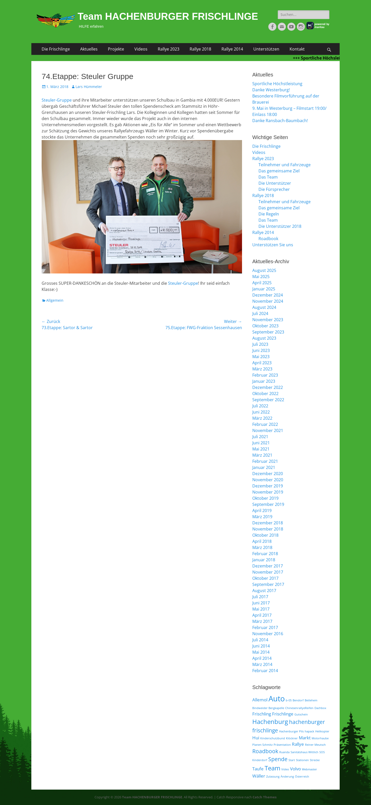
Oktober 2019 (265, 498)
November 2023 (267, 319)
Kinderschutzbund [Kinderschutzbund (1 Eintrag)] (272, 738)
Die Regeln (268, 214)
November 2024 (267, 301)
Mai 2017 (261, 609)
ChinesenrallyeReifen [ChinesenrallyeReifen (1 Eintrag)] (299, 708)
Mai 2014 (261, 652)
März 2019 (262, 516)
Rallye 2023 (168, 49)
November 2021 (267, 430)
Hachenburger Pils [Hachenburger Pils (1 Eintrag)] (291, 731)
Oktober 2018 (265, 535)
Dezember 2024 (267, 295)
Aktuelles (89, 49)
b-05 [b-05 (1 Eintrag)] (289, 700)
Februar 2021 (265, 461)
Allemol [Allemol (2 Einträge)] (259, 700)
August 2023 (264, 338)
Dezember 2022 (267, 387)
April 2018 (262, 541)
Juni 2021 (261, 443)
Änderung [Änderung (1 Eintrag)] (287, 776)
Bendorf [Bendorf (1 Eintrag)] (298, 700)
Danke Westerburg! (271, 90)
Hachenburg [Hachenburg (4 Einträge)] (270, 721)
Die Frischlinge (56, 49)
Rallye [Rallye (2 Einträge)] (298, 744)
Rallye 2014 (232, 49)
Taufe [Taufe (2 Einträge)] (258, 769)
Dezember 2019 (267, 486)
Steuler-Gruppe (57, 100)
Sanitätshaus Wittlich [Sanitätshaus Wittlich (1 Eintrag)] (304, 752)
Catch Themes (264, 797)
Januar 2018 (263, 560)
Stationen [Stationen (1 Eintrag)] (302, 760)
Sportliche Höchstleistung (277, 83)
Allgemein (54, 300)
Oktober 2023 (265, 326)
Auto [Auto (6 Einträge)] (276, 698)
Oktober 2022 (265, 393)
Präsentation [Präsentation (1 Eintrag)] (282, 745)
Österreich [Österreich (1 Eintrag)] (302, 776)
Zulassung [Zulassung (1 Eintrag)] (273, 776)
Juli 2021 (260, 436)
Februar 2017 (265, 627)
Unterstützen (266, 49)
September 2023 (268, 332)
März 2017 (262, 621)
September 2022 (268, 399)
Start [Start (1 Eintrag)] (292, 760)
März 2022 (262, 418)
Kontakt (297, 49)
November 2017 (267, 572)
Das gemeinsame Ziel (279, 171)
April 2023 (262, 363)
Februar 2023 (265, 375)
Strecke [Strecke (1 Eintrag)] (315, 760)
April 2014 (262, 658)
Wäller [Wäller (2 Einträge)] (258, 776)
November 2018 (267, 529)
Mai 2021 (261, 449)
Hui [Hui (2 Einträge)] (255, 738)
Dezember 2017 (267, 566)
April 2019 (262, 510)
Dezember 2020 (267, 473)
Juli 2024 (260, 313)
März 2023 (262, 369)
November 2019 (267, 492)
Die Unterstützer (274, 183)
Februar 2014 (265, 670)
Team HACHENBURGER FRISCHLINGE (168, 16)
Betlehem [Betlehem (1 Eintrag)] (311, 700)
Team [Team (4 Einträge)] (272, 768)
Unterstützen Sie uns (272, 245)
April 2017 (262, 615)
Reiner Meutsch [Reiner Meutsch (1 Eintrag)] (315, 745)
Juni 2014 (261, 646)
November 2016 (267, 633)
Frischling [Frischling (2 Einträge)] (261, 714)
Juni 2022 (261, 412)
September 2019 (268, 504)
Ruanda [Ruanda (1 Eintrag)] (284, 752)
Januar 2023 (263, 381)
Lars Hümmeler (89, 86)
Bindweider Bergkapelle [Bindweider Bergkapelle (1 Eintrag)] (268, 708)
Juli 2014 (260, 640)
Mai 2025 (261, 276)
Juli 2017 (260, 597)
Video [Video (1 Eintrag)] (285, 769)
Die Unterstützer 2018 (279, 226)
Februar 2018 (265, 553)
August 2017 (264, 590)
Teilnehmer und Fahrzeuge (284, 165)
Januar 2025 (263, 289)
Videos (140, 49)
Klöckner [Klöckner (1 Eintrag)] (292, 738)
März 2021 (262, 455)
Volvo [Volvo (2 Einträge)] (295, 769)
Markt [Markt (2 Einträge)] (305, 738)
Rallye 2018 (200, 49)
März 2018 (262, 547)
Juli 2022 (260, 406)
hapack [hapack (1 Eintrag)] (309, 731)
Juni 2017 (261, 603)
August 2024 (264, 307)
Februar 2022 (265, 424)
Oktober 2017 (265, 578)
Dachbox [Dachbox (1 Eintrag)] (320, 708)
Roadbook (268, 238)
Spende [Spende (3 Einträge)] (277, 759)
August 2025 (264, 270)
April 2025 (262, 283)
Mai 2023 (261, 356)
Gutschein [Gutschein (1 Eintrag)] (301, 714)
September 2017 (268, 584)
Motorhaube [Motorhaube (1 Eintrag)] (320, 738)
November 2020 (267, 480)
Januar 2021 (263, 467)
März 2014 (262, 664)
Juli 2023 (260, 344)
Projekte (116, 49)
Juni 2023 (261, 350)
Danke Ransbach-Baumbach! (280, 120)
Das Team (268, 177)
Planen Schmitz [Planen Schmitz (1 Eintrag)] (262, 745)
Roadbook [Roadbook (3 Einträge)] (265, 751)
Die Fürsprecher (274, 189)
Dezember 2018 (267, 523)
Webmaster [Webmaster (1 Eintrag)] (309, 769)
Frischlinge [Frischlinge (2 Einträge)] (282, 714)
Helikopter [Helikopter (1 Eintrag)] (322, 731)
